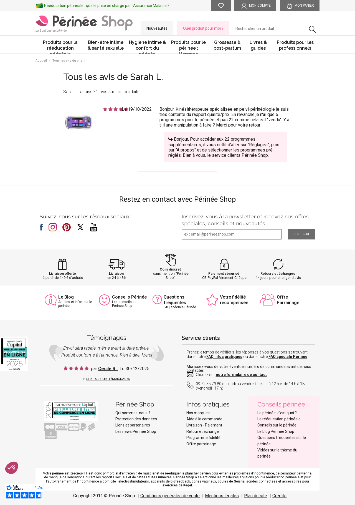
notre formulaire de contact (241, 374)
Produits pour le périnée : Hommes (188, 47)
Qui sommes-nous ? (132, 413)
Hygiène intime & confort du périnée (147, 47)
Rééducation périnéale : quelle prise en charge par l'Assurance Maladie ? (106, 5)
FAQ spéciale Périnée (287, 356)
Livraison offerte (62, 273)
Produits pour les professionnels (295, 45)
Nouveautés (157, 28)
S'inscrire (302, 234)
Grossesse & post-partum (227, 45)
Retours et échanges (277, 273)
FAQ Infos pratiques (224, 356)
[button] (11, 467)
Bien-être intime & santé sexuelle (106, 45)
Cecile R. (108, 368)
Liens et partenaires (132, 425)
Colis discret (170, 269)
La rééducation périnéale (279, 419)
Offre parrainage (201, 444)
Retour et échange (202, 431)
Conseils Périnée (129, 297)
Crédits (279, 495)
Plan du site (255, 495)
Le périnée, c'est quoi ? (277, 413)
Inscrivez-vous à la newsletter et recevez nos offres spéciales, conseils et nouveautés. (245, 219)
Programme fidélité (203, 437)
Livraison (116, 273)
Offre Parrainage (288, 299)
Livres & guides (258, 45)
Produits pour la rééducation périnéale (60, 47)
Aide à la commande (204, 419)
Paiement (213, 425)
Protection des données (136, 419)
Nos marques (198, 413)
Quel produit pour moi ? (203, 28)
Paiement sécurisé (223, 273)
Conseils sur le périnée (276, 425)
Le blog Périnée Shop (275, 431)
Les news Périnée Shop (135, 431)
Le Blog (66, 297)
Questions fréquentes (175, 299)
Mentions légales (222, 495)
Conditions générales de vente (170, 495)
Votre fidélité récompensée (234, 299)
